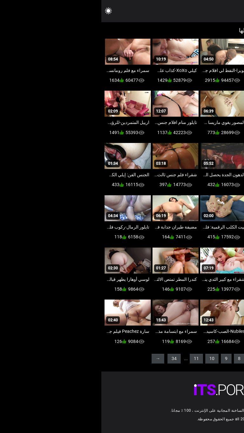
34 (72, 358)
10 (110, 358)
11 (95, 358)
